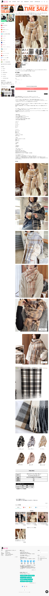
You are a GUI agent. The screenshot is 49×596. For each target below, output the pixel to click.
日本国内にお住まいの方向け (31, 91)
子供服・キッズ (5, 59)
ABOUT (18, 1)
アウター (4, 40)
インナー (4, 38)
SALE (4, 27)
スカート (4, 44)
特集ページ (4, 31)
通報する (47, 503)
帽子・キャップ (5, 55)
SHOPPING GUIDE (37, 1)
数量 (16, 81)
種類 (16, 78)
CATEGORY (14, 1)
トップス (4, 36)
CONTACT (31, 1)
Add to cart (32, 88)
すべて (18, 507)
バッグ (4, 51)
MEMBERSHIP (26, 1)
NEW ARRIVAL (5, 25)
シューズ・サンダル (6, 53)
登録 (12, 86)
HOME (10, 1)
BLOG (22, 1)
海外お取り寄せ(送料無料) (7, 64)
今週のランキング (5, 29)
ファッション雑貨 (5, 57)
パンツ (4, 42)
